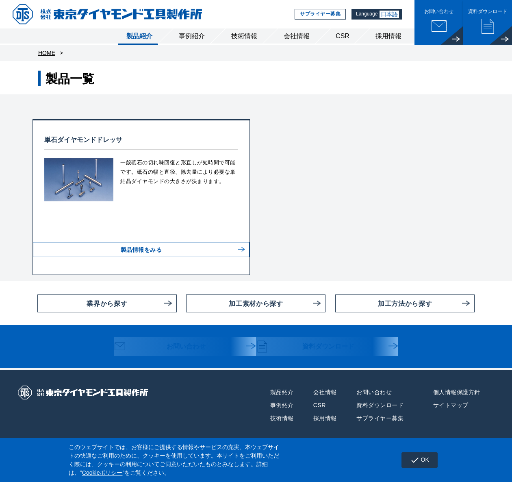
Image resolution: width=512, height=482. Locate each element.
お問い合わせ (167, 347)
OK (419, 460)
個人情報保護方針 (456, 392)
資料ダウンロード (313, 347)
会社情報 (297, 36)
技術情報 (244, 36)
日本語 (389, 14)
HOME (46, 53)
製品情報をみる (141, 256)
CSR (342, 36)
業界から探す (82, 303)
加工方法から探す (383, 303)
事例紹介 (192, 36)
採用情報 (388, 36)
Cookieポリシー (102, 472)
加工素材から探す (234, 303)
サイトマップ (451, 405)
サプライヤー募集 (318, 14)
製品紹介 (139, 36)
